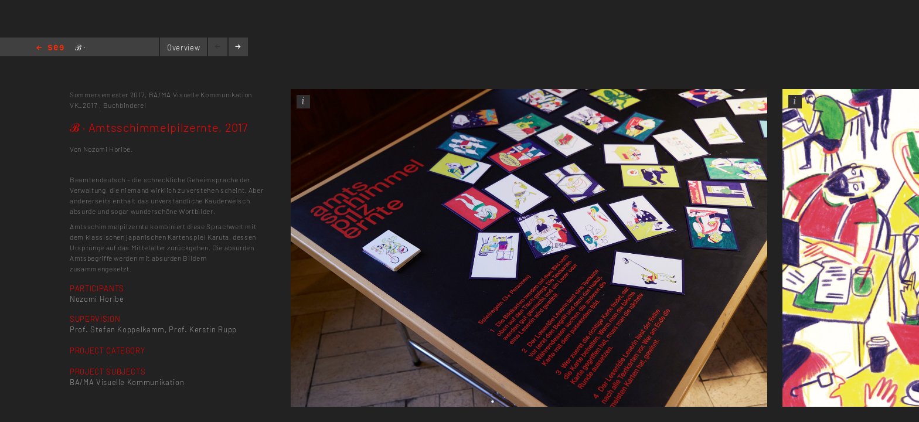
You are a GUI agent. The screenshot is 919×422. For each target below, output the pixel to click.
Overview (183, 47)
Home (50, 48)
